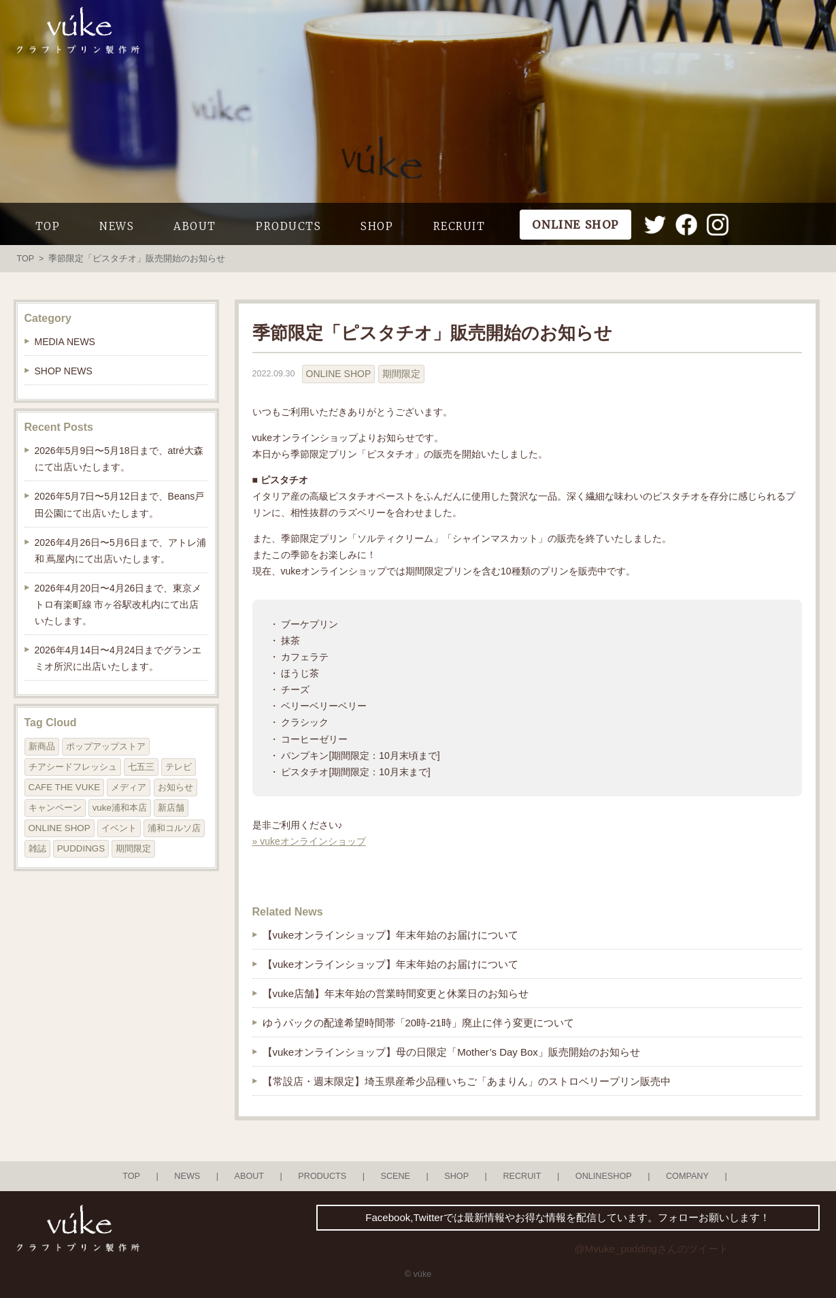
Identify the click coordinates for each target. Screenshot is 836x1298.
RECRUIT (459, 226)
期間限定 (401, 373)
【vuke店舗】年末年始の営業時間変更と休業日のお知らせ (396, 993)
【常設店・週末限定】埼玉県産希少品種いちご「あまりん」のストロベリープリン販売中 (467, 1081)
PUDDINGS (81, 848)
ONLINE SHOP (338, 373)
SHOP (377, 226)
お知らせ (175, 787)
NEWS (116, 226)
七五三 (141, 767)
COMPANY (687, 1176)
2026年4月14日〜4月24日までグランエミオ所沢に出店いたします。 (118, 658)
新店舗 (171, 807)
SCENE (396, 1176)
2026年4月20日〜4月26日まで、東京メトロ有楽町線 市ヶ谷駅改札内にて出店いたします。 (118, 604)
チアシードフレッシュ (73, 767)
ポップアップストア (106, 746)
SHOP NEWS (64, 371)
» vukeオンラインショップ (309, 841)
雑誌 (37, 848)
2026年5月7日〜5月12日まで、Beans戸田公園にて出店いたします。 (120, 504)
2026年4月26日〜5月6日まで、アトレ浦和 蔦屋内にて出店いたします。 (120, 550)
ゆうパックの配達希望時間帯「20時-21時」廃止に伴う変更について (418, 1022)
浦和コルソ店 (174, 828)
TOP (48, 226)
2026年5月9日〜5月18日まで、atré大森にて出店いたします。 (119, 458)
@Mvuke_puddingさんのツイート (652, 1248)
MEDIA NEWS (65, 341)
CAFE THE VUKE (65, 787)
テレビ (178, 767)
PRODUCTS (288, 226)
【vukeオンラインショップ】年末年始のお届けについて (391, 935)
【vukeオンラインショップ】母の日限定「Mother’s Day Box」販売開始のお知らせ (451, 1052)
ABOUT (194, 226)
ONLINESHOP (603, 1176)
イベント (119, 828)
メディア (128, 787)
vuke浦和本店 (120, 807)
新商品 (42, 746)
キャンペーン (55, 807)
